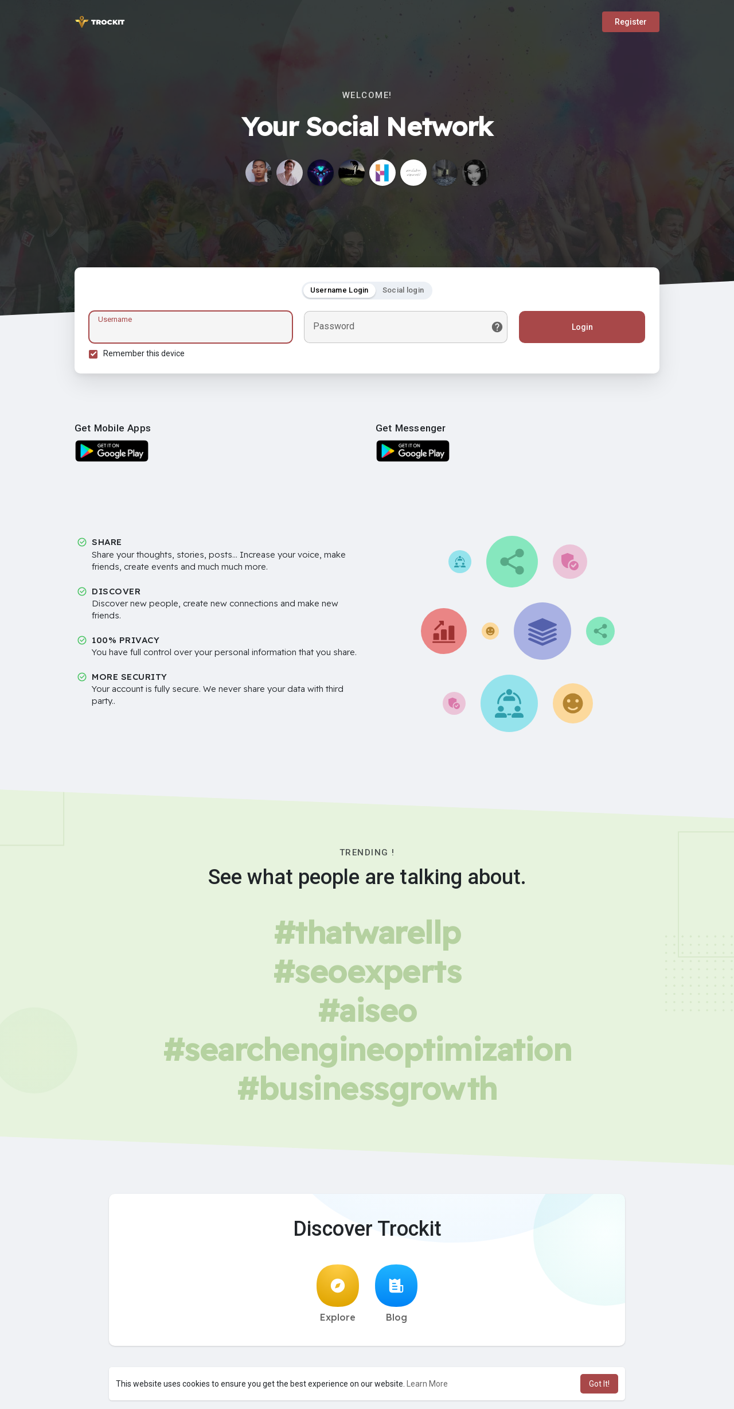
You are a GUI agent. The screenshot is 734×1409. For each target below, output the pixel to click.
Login (582, 327)
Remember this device (144, 353)
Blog (396, 1293)
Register (631, 21)
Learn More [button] (427, 1383)
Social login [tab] (403, 290)
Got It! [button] (599, 1383)
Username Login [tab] (339, 290)
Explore (338, 1293)
